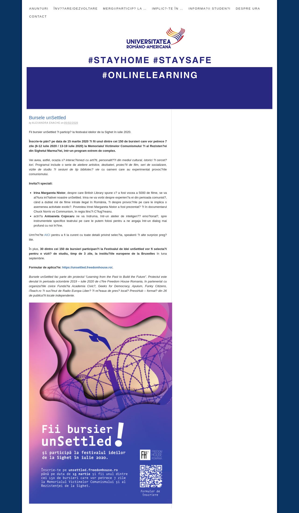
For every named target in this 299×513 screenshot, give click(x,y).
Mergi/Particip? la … (125, 8)
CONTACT (38, 16)
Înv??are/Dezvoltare (75, 8)
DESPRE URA (248, 8)
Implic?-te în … (167, 8)
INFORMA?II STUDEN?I (210, 8)
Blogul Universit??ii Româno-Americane (149, 65)
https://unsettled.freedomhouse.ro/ (87, 267)
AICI (47, 235)
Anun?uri (38, 8)
